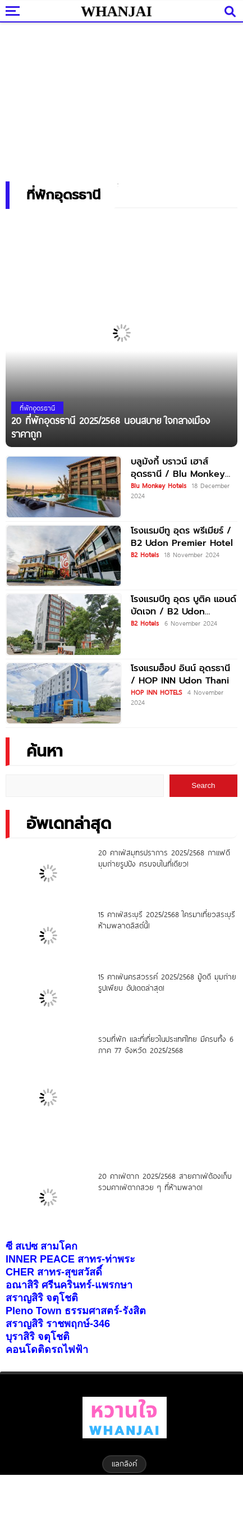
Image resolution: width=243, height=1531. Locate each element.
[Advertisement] (122, 98)
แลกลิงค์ (124, 1463)
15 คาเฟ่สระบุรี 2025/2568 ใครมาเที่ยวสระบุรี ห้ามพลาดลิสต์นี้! (166, 920)
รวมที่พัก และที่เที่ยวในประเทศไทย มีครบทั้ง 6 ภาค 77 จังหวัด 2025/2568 (165, 1044)
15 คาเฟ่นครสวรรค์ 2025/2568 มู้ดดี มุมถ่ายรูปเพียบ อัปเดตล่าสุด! (167, 982)
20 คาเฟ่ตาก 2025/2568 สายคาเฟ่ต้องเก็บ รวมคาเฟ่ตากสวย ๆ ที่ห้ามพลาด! (165, 1181)
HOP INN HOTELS (156, 692)
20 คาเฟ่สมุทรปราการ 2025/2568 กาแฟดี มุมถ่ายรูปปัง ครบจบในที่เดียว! (164, 858)
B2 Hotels (145, 554)
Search (203, 785)
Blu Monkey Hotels (158, 485)
